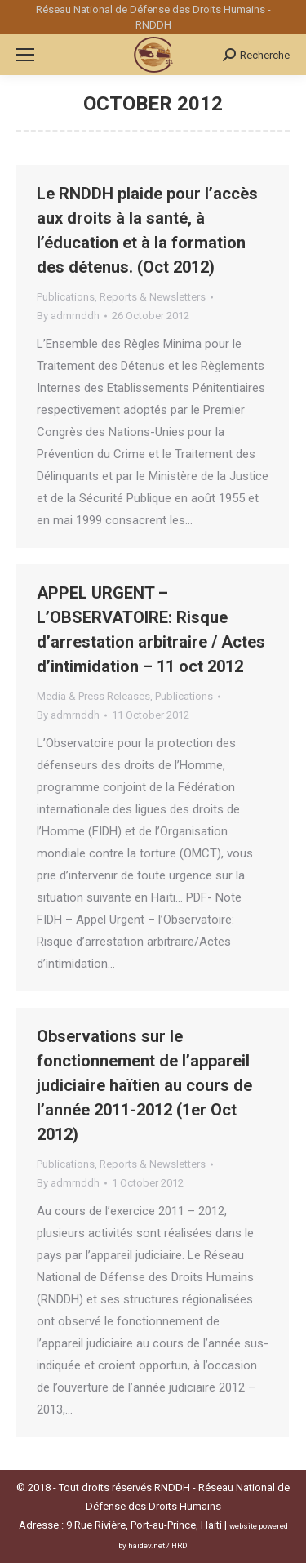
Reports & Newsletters (153, 297)
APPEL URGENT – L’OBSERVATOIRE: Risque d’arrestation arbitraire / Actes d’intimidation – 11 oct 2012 (151, 629)
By (68, 315)
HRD (179, 1545)
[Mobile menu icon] (25, 55)
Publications (66, 297)
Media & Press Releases (93, 696)
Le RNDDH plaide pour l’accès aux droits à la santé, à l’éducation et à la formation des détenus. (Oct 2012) (147, 230)
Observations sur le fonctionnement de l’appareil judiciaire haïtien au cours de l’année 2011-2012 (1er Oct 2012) (144, 1085)
